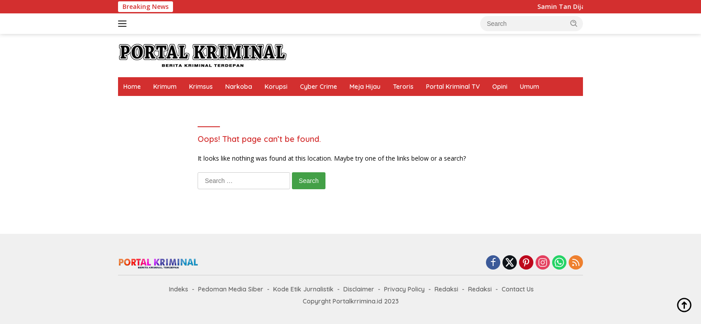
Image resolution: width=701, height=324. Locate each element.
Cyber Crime (318, 87)
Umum (529, 87)
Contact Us (518, 289)
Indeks (178, 289)
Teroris (403, 87)
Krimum (165, 87)
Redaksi (446, 289)
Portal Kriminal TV (453, 87)
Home (132, 87)
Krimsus (201, 87)
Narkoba (238, 87)
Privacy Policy (404, 289)
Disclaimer (358, 289)
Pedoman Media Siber (230, 289)
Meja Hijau (365, 87)
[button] (574, 23)
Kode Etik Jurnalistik (303, 289)
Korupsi (276, 87)
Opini (499, 87)
